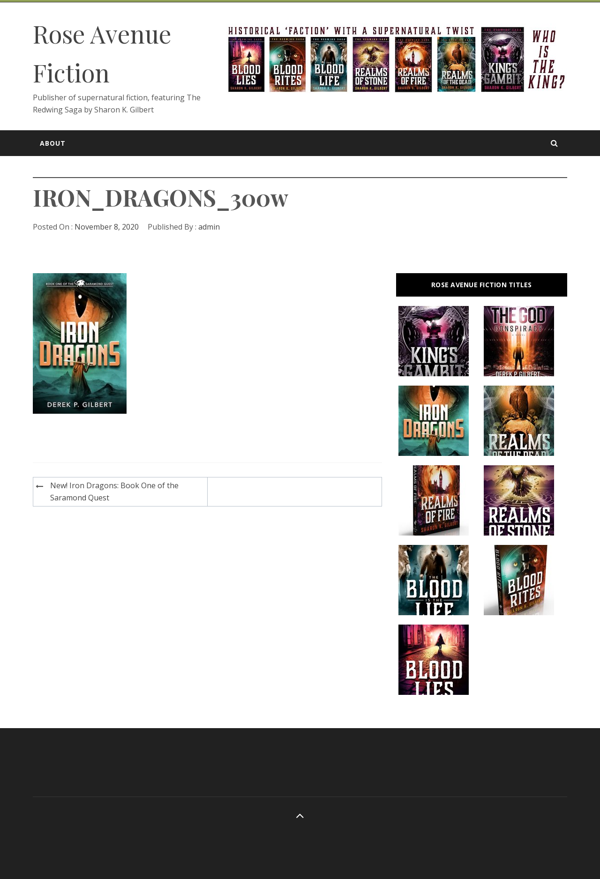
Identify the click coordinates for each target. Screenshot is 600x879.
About (53, 143)
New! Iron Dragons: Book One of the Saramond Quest (114, 491)
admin (209, 227)
